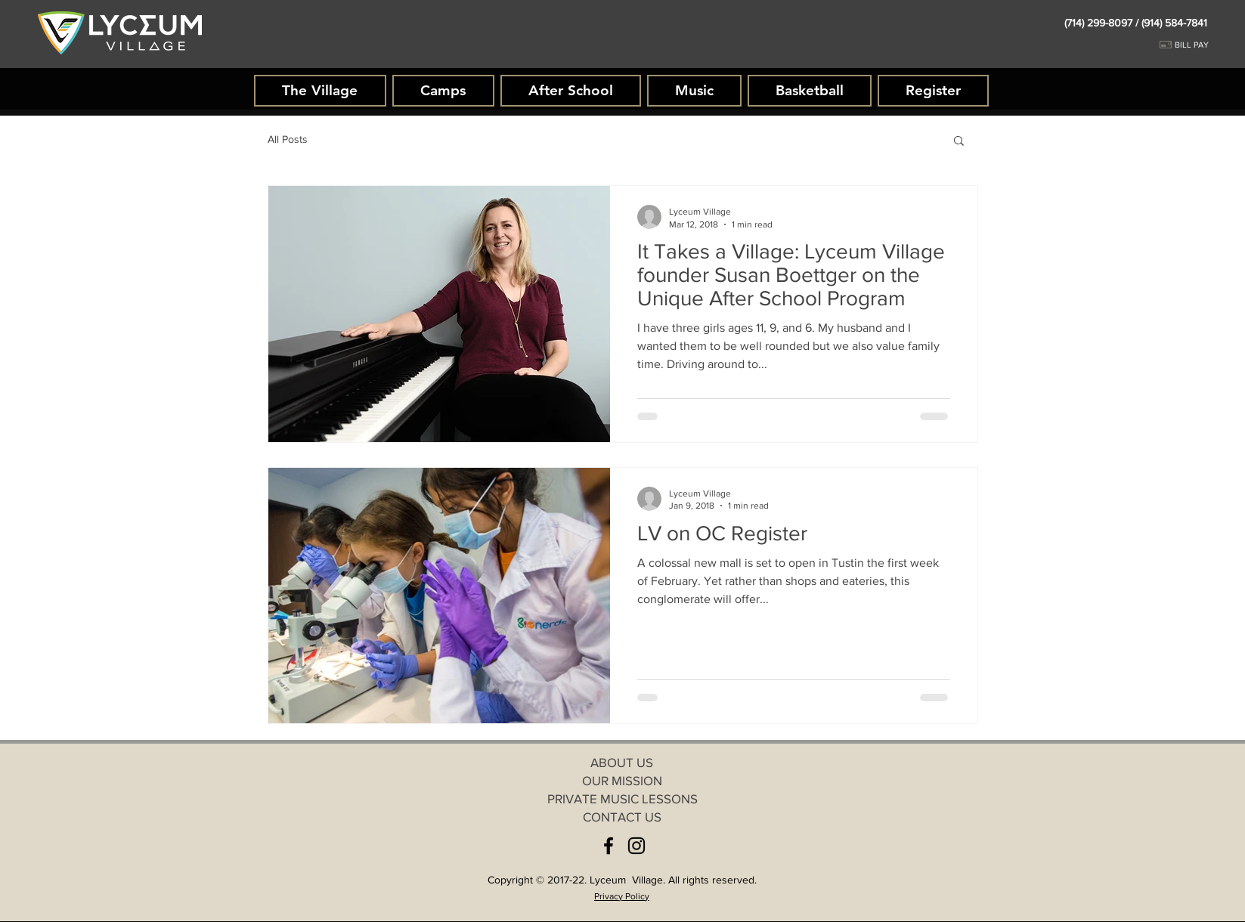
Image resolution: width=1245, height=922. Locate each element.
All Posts (288, 139)
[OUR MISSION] (622, 781)
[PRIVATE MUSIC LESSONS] (622, 799)
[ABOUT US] (622, 762)
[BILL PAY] (1202, 45)
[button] (959, 142)
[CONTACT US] (622, 817)
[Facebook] (608, 845)
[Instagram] (636, 845)
